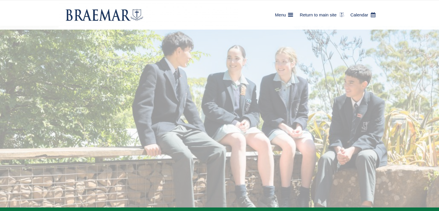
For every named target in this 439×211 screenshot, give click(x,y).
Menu (280, 14)
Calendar (359, 14)
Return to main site (318, 14)
